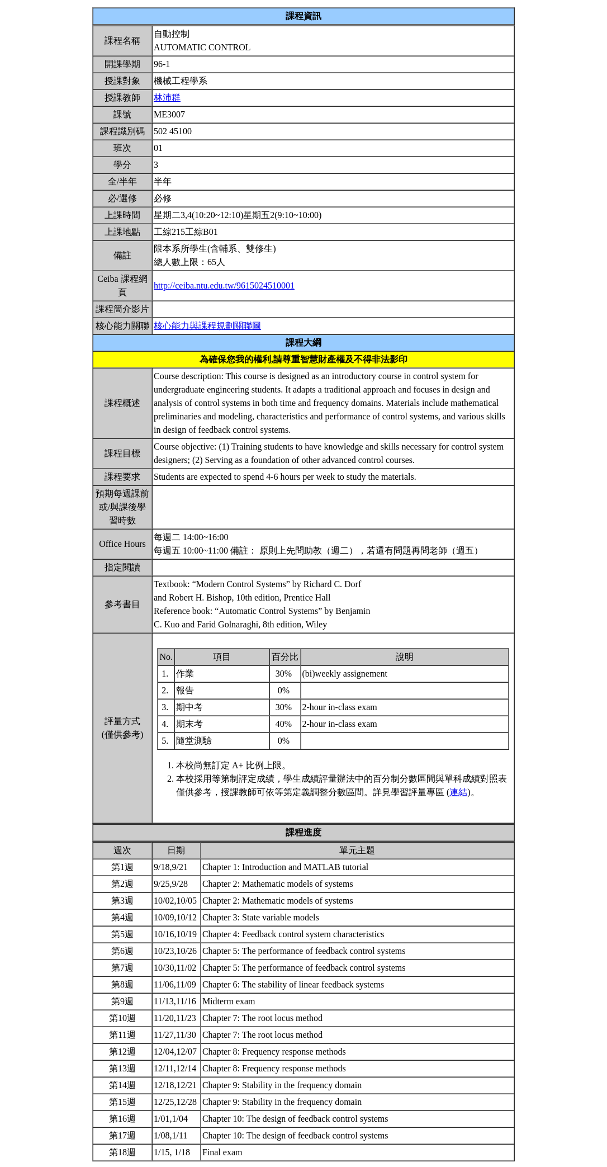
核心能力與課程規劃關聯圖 (207, 325)
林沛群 (167, 97)
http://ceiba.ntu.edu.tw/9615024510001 (224, 285)
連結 (458, 792)
